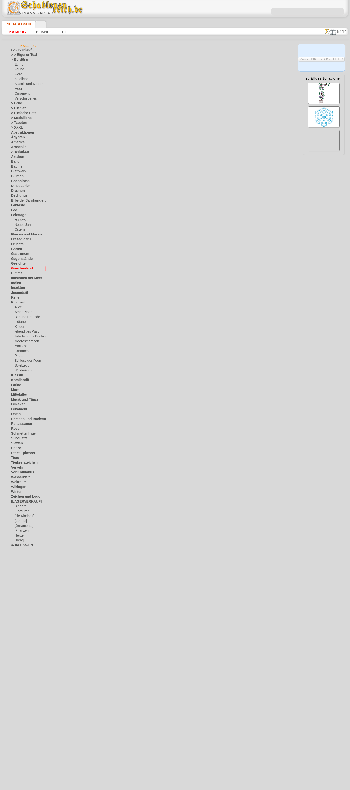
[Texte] (19, 535)
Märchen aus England (29, 336)
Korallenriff (18, 380)
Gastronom (18, 254)
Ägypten (16, 137)
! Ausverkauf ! (20, 50)
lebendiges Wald (25, 331)
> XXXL (16, 128)
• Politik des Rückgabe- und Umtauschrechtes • (175, 747)
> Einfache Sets (21, 113)
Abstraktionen (20, 132)
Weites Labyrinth (111, 599)
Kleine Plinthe (109, 135)
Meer (18, 89)
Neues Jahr (22, 225)
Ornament (21, 94)
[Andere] (20, 506)
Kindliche (21, 79)
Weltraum (17, 482)
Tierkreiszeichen (21, 463)
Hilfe (65, 32)
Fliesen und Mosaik (24, 234)
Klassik (16, 375)
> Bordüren (18, 60)
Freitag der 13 (20, 239)
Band (14, 162)
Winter (15, 492)
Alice (18, 307)
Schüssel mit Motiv (113, 349)
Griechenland (20, 268)
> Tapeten (17, 123)
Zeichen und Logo (23, 497)
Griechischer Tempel (114, 99)
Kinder (19, 327)
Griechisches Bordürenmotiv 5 (122, 421)
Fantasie (17, 205)
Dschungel (18, 195)
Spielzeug (21, 365)
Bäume (15, 166)
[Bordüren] (22, 511)
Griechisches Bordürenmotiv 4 (122, 385)
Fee (13, 210)
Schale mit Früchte (113, 207)
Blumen (16, 176)
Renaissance (19, 424)
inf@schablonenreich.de (175, 723)
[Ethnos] (20, 521)
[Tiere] (19, 540)
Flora (18, 74)
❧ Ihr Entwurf (20, 545)
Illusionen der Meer (24, 278)
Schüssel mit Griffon (114, 278)
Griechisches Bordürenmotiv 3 (122, 242)
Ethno (19, 64)
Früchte (16, 244)
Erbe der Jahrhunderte (26, 200)
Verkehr (16, 467)
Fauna (19, 69)
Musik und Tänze (22, 399)
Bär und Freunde (26, 317)
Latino (15, 385)
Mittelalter (18, 395)
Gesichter (17, 263)
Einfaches (106, 492)
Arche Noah (22, 312)
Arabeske (17, 147)
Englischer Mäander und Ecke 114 (124, 563)
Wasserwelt (19, 477)
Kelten (15, 297)
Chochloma (18, 181)
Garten (16, 249)
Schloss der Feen (26, 361)
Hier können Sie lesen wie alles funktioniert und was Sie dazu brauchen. (323, 217)
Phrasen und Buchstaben (28, 419)
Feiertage (17, 215)
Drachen (17, 191)
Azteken (16, 157)
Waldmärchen (24, 370)
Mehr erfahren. (214, 786)
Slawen (16, 443)
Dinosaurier (19, 186)
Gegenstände (20, 259)
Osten (15, 414)
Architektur (18, 152)
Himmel (16, 273)
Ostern (19, 229)
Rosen (15, 429)
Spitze (15, 448)
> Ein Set (16, 108)
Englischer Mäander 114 (117, 528)
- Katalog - (17, 32)
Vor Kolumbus (20, 472)
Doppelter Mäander (113, 456)
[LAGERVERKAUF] (23, 501)
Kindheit (16, 302)
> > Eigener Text (21, 55)
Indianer (20, 322)
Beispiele (44, 32)
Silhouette (18, 438)
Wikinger (17, 487)
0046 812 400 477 (185, 694)
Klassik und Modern (28, 84)
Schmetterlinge (21, 433)
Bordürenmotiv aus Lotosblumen (123, 171)
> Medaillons (19, 118)
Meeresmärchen (25, 341)
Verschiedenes (24, 98)
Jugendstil (18, 293)
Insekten (17, 288)
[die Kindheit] (24, 516)
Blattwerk (17, 171)
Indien (15, 283)
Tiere (14, 458)
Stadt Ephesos (21, 453)
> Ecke (15, 103)
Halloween (21, 220)
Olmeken (17, 404)
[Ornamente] (23, 526)
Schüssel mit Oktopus (115, 314)
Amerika (16, 142)
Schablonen (16, 24)
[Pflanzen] (21, 531)
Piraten (19, 356)
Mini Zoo (20, 346)
